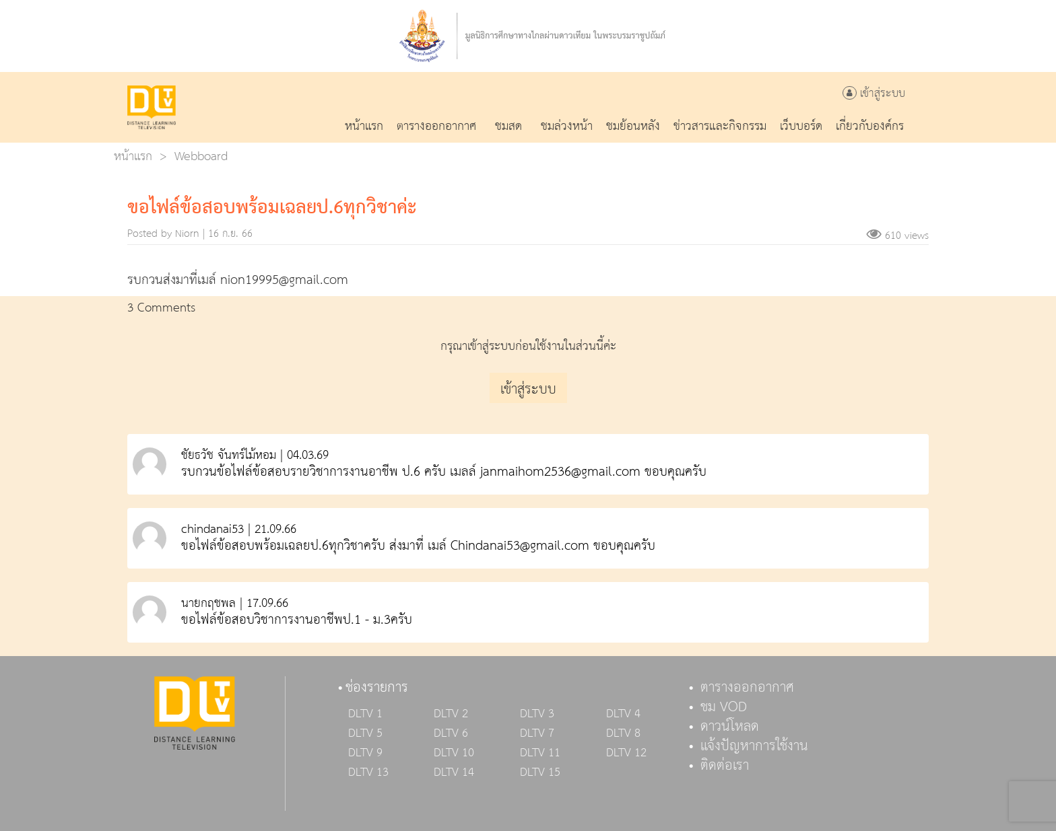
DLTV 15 (540, 772)
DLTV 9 (365, 753)
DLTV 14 (454, 772)
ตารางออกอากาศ (747, 687)
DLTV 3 (537, 713)
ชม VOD (723, 707)
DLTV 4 (623, 713)
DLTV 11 (540, 753)
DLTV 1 (365, 713)
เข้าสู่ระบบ (874, 94)
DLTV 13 (368, 772)
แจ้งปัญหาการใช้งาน (754, 746)
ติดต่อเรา (724, 765)
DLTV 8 (623, 733)
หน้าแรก (133, 156)
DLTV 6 (451, 733)
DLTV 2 (451, 713)
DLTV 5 (365, 733)
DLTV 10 (454, 753)
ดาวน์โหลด (729, 726)
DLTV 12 (626, 753)
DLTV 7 (537, 733)
